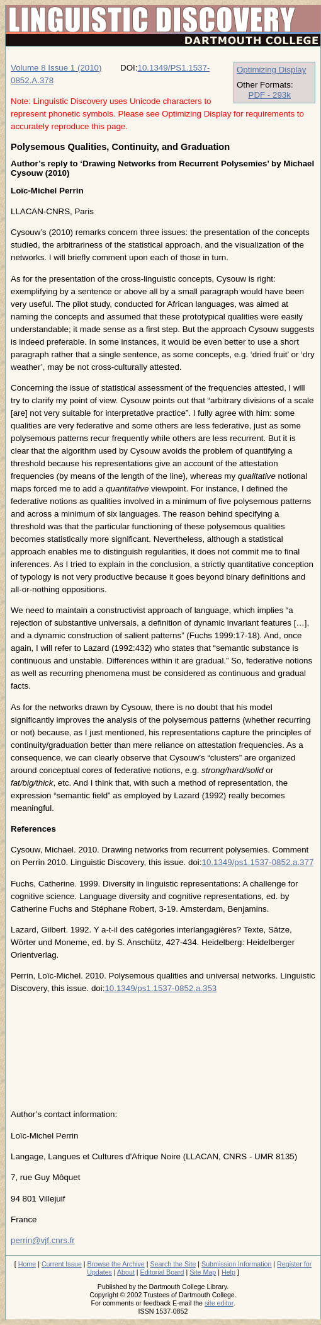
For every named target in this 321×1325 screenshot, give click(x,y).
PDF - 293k (270, 95)
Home (27, 1264)
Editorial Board (162, 1272)
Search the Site (173, 1264)
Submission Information (236, 1264)
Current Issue (62, 1264)
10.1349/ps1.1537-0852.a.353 (160, 988)
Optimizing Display (271, 69)
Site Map (202, 1272)
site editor (219, 1303)
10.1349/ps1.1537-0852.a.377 (257, 862)
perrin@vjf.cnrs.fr (43, 1240)
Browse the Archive (116, 1264)
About (126, 1272)
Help (228, 1272)
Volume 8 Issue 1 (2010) (56, 67)
